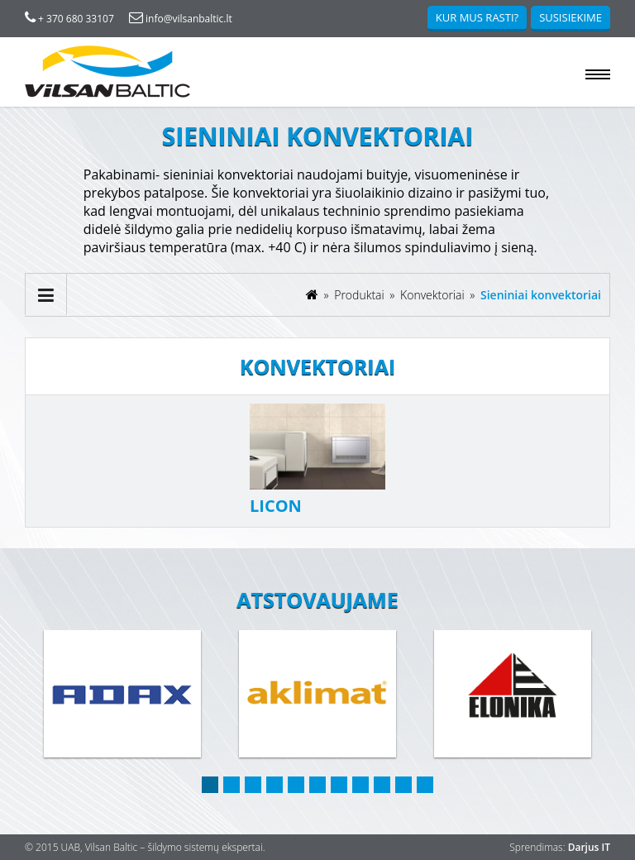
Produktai (360, 295)
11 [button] (425, 784)
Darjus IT (589, 847)
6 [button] (317, 784)
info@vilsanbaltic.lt (180, 19)
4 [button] (274, 784)
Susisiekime (570, 17)
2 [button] (231, 784)
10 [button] (403, 784)
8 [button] (360, 784)
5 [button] (296, 784)
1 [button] (210, 784)
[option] (122, 695)
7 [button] (339, 784)
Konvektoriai (433, 295)
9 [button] (382, 784)
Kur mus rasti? (477, 17)
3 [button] (253, 784)
